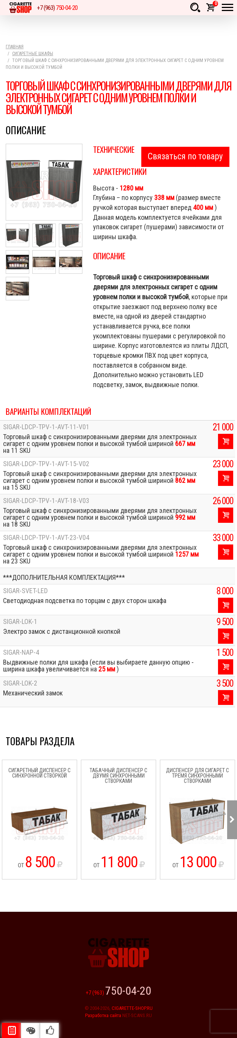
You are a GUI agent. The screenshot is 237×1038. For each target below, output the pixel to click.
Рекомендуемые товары (49, 1030)
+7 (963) (57, 7)
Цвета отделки (30, 1030)
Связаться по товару (185, 156)
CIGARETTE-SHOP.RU (132, 1008)
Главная (15, 46)
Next (232, 819)
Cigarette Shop (20, 7)
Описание (11, 1030)
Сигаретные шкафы (32, 53)
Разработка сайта (103, 1015)
